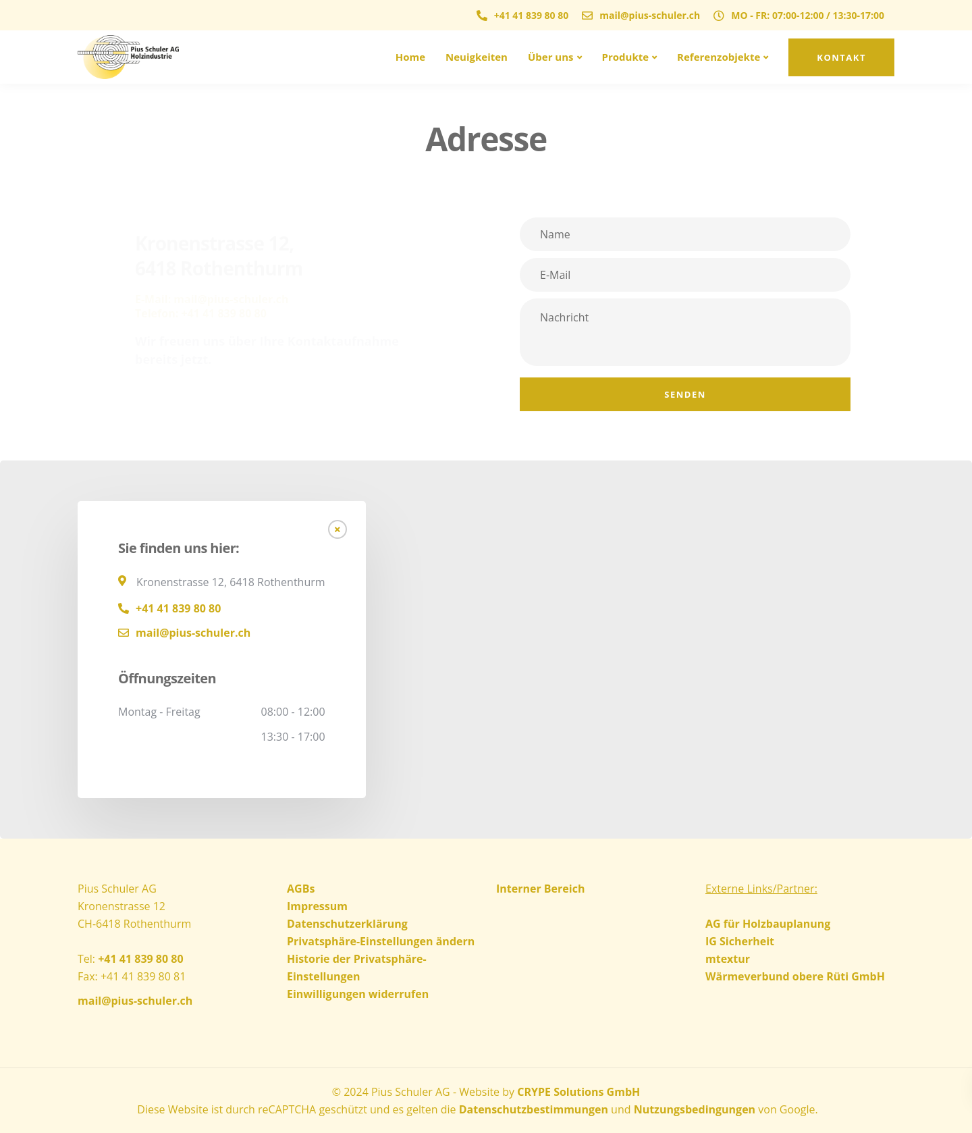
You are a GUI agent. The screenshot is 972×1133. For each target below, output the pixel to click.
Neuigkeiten (477, 56)
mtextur (727, 958)
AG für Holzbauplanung (767, 923)
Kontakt (841, 57)
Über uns (551, 56)
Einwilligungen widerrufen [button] (358, 993)
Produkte (625, 56)
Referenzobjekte (718, 56)
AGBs (301, 888)
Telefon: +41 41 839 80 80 (201, 313)
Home (410, 56)
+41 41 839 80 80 (178, 608)
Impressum (317, 906)
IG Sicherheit (739, 941)
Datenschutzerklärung (347, 923)
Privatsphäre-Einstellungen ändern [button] (381, 941)
